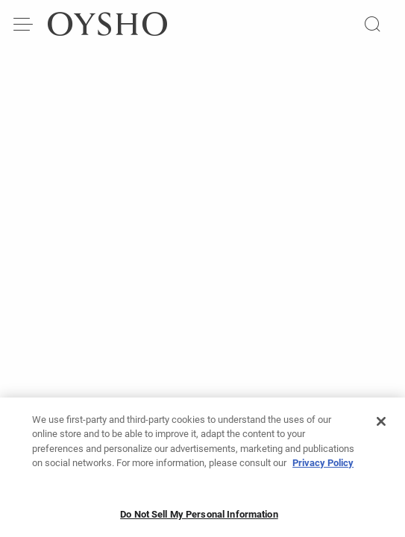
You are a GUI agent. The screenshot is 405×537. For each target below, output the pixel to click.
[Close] (381, 425)
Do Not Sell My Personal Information (199, 518)
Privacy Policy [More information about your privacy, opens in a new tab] (323, 468)
